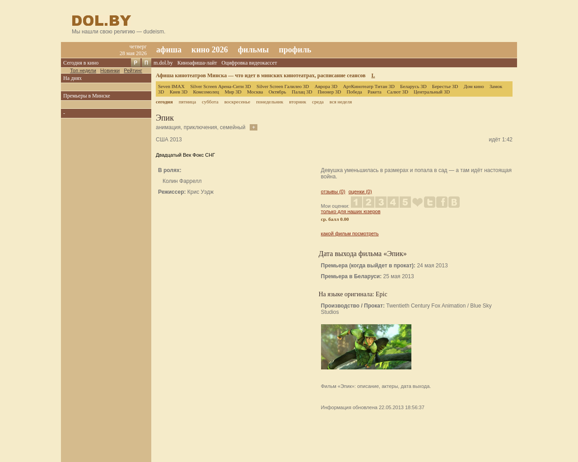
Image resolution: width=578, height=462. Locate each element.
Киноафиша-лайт (197, 63)
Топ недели (83, 70)
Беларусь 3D (413, 86)
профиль (295, 49)
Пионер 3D (329, 91)
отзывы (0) (333, 191)
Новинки (110, 70)
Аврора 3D (325, 86)
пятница (187, 101)
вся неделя (341, 101)
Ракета (375, 91)
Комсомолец (206, 91)
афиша (169, 49)
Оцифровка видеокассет (249, 63)
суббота (210, 101)
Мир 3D (232, 91)
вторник (297, 101)
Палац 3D (302, 91)
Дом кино (474, 86)
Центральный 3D (432, 91)
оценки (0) (360, 191)
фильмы (253, 49)
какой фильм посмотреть (350, 233)
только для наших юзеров (351, 211)
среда (318, 101)
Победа (354, 91)
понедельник (269, 101)
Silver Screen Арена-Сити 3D (220, 86)
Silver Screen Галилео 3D (282, 86)
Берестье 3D (445, 86)
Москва (255, 91)
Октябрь (277, 91)
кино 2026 (209, 49)
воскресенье (237, 101)
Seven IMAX (171, 86)
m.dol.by (163, 63)
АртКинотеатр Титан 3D (368, 86)
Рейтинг (133, 70)
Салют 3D (397, 91)
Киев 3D (179, 91)
